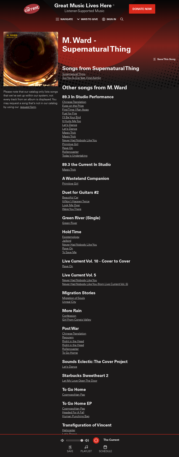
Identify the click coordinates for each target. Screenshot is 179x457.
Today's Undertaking (74, 156)
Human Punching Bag (75, 416)
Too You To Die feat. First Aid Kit (81, 78)
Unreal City (69, 302)
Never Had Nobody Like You (79, 140)
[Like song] (164, 59)
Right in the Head (73, 341)
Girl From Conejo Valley (76, 320)
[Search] (122, 19)
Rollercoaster (70, 152)
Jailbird (66, 241)
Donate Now (142, 9)
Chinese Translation (74, 102)
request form (28, 107)
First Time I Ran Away (75, 109)
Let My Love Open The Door (79, 381)
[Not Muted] (62, 440)
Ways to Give (87, 19)
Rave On (67, 148)
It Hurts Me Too (71, 121)
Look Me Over (71, 205)
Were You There (71, 209)
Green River (69, 223)
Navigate (64, 19)
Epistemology (70, 237)
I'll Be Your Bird (71, 117)
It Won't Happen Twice (76, 201)
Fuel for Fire (69, 113)
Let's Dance (69, 125)
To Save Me (69, 252)
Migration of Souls (73, 298)
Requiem (68, 337)
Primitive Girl (70, 144)
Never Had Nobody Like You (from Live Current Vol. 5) (95, 284)
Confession (69, 316)
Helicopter (68, 430)
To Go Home (70, 353)
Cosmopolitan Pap (73, 395)
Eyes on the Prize (73, 106)
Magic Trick (69, 133)
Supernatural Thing (73, 74)
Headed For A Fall (73, 412)
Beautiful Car (70, 197)
